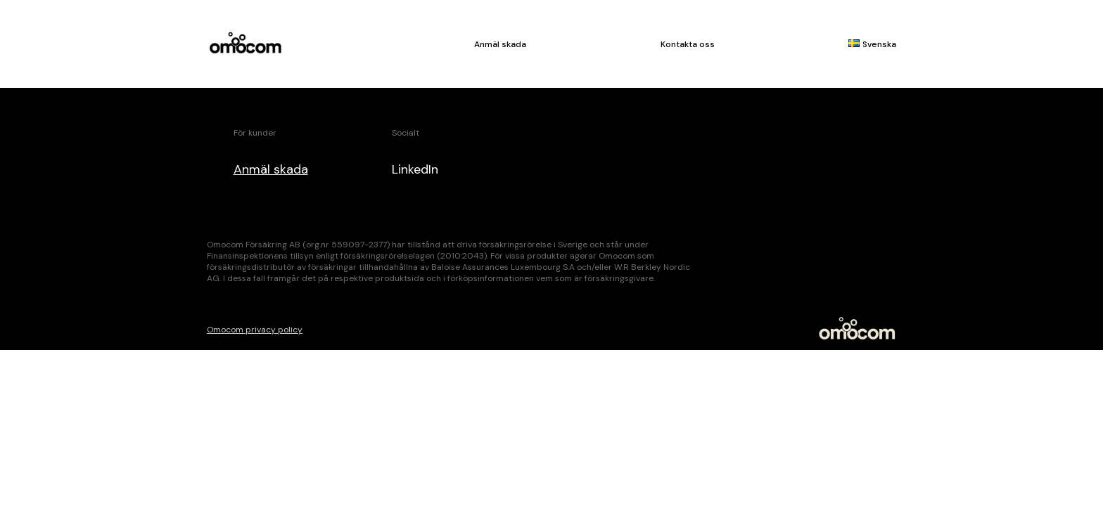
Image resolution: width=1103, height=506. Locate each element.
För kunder (255, 132)
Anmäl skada (500, 44)
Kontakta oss (688, 44)
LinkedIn (415, 169)
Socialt (405, 132)
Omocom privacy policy (254, 329)
